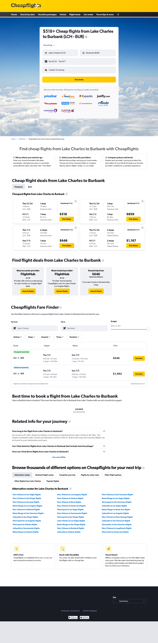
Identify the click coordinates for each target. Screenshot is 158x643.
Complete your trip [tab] (67, 473)
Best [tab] (30, 185)
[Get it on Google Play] (73, 615)
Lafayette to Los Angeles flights (115, 511)
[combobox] (49, 45)
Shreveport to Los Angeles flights (27, 518)
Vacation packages (47, 14)
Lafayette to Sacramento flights (26, 526)
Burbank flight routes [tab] (44, 473)
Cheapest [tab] (18, 185)
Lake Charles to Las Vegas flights (71, 518)
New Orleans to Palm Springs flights (117, 515)
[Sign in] (118, 14)
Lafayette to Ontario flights (68, 530)
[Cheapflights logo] (26, 6)
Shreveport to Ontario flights (25, 522)
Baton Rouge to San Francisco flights (28, 511)
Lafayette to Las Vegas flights (114, 504)
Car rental (88, 14)
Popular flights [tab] (53, 479)
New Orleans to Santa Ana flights (71, 504)
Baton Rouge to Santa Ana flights (116, 507)
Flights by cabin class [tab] (90, 473)
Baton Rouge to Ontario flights (26, 530)
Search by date (27, 14)
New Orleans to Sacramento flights (72, 511)
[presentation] (86, 37)
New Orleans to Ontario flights (70, 496)
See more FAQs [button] (59, 455)
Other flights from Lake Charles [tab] (27, 479)
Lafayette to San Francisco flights (116, 518)
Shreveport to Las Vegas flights (70, 507)
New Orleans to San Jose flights (26, 500)
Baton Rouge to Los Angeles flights (27, 504)
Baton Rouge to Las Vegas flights (116, 496)
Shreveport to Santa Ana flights (115, 530)
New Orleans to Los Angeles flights (72, 492)
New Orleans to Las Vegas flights (27, 492)
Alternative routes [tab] (22, 473)
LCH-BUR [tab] (79, 407)
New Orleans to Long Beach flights (116, 526)
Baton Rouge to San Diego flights (71, 522)
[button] (59, 61)
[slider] (147, 327)
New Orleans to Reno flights (69, 500)
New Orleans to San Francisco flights (117, 492)
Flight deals (74, 14)
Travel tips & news (105, 14)
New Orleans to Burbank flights (70, 526)
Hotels (63, 14)
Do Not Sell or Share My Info (70, 609)
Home (14, 14)
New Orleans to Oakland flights (26, 507)
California (22, 137)
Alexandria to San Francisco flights (116, 522)
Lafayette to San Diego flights (25, 515)
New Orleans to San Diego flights (27, 496)
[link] (28, 289)
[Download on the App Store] (84, 615)
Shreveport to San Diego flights (70, 515)
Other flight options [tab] (113, 473)
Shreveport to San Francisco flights (116, 500)
